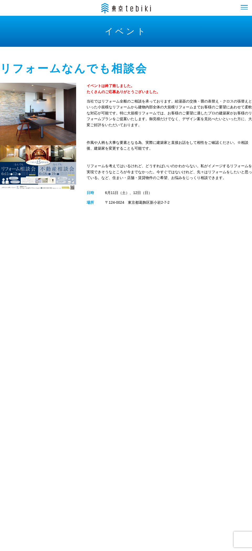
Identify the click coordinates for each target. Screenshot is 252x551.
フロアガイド (46, 501)
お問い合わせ (148, 501)
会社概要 (113, 501)
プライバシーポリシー (197, 501)
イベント (82, 501)
